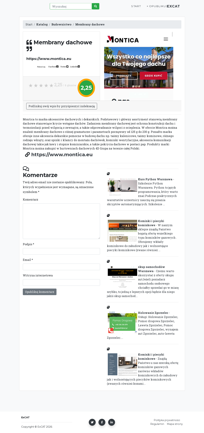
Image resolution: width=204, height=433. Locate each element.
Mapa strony (175, 424)
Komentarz (30, 199)
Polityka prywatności (167, 420)
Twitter (63, 66)
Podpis (28, 244)
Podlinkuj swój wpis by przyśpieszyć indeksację (62, 106)
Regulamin (157, 424)
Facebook (53, 66)
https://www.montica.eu (62, 154)
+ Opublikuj (153, 8)
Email (28, 260)
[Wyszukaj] (70, 8)
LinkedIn (74, 66)
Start (132, 8)
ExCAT (172, 8)
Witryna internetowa (38, 275)
